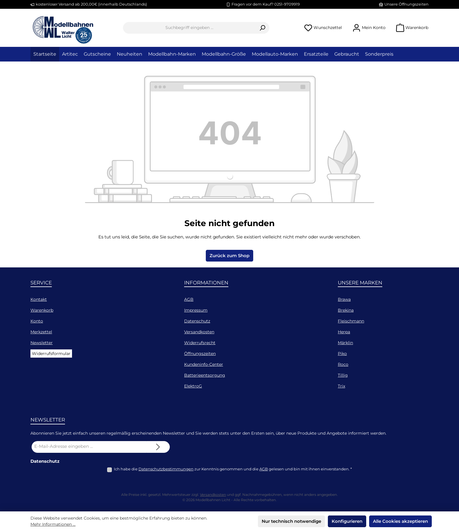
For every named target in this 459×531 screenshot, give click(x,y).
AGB (188, 299)
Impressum (196, 310)
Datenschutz (197, 321)
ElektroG (193, 386)
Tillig (343, 375)
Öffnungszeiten (200, 353)
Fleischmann (351, 321)
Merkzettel (41, 331)
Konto (36, 321)
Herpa (344, 331)
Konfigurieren (347, 521)
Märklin (345, 342)
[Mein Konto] (369, 28)
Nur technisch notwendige (291, 521)
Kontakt (38, 299)
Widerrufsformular (51, 353)
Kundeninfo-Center (203, 364)
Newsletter (41, 342)
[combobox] (189, 28)
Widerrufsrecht (199, 342)
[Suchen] (262, 28)
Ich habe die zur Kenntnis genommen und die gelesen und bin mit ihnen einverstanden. (233, 469)
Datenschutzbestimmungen (165, 469)
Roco (343, 364)
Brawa (344, 299)
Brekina (346, 310)
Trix (341, 386)
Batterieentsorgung (204, 375)
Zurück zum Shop (229, 255)
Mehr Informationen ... (53, 524)
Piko (342, 353)
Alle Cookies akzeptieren (400, 521)
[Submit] (158, 447)
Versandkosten (199, 331)
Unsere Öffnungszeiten (406, 4)
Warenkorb (41, 310)
